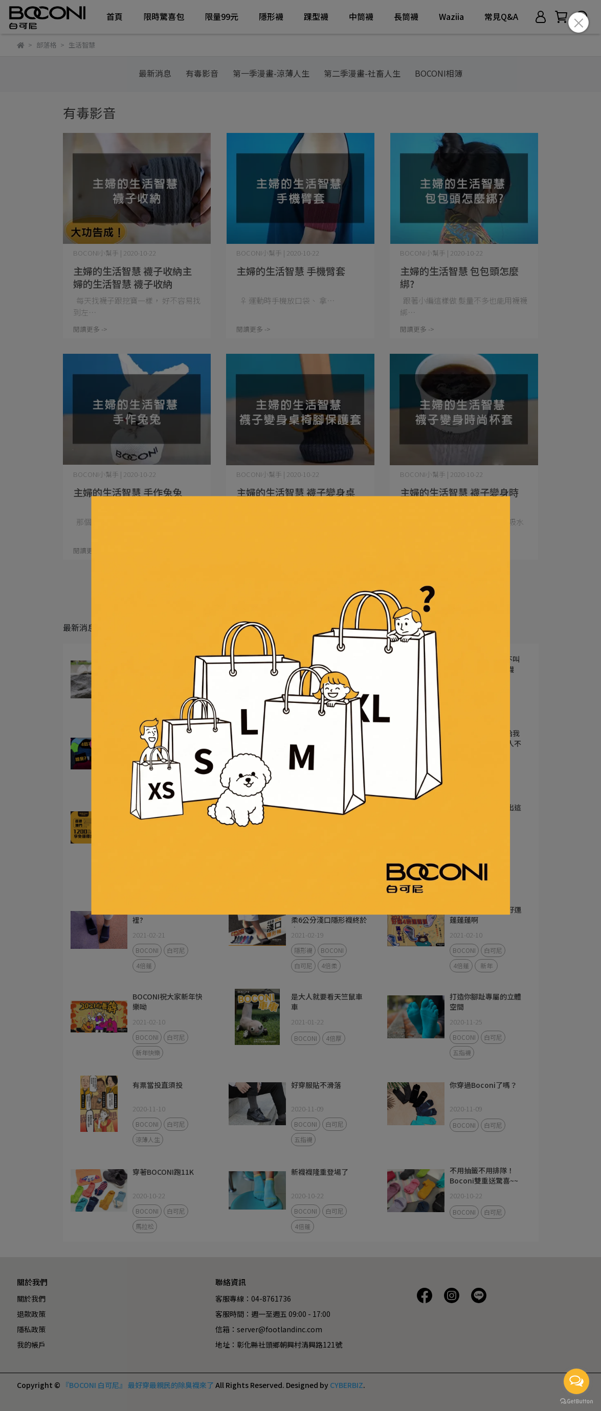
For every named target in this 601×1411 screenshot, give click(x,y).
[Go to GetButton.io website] (576, 1401)
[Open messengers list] (576, 1381)
